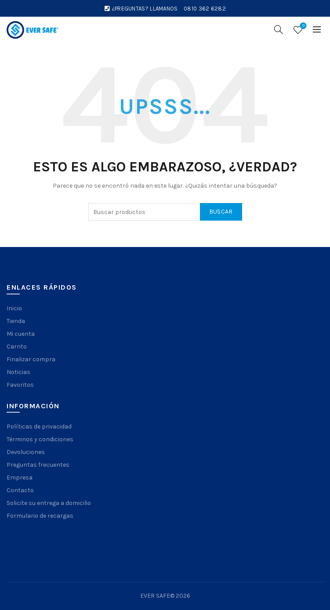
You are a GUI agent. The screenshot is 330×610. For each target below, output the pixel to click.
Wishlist (302, 26)
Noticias (18, 372)
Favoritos (20, 385)
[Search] (279, 29)
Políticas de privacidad (39, 426)
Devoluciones (26, 452)
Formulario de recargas (40, 515)
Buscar (221, 211)
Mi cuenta (21, 334)
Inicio (14, 308)
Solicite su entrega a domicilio (49, 503)
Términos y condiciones (40, 439)
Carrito (17, 346)
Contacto (20, 490)
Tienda (16, 321)
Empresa (20, 477)
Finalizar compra (31, 359)
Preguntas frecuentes (38, 464)
